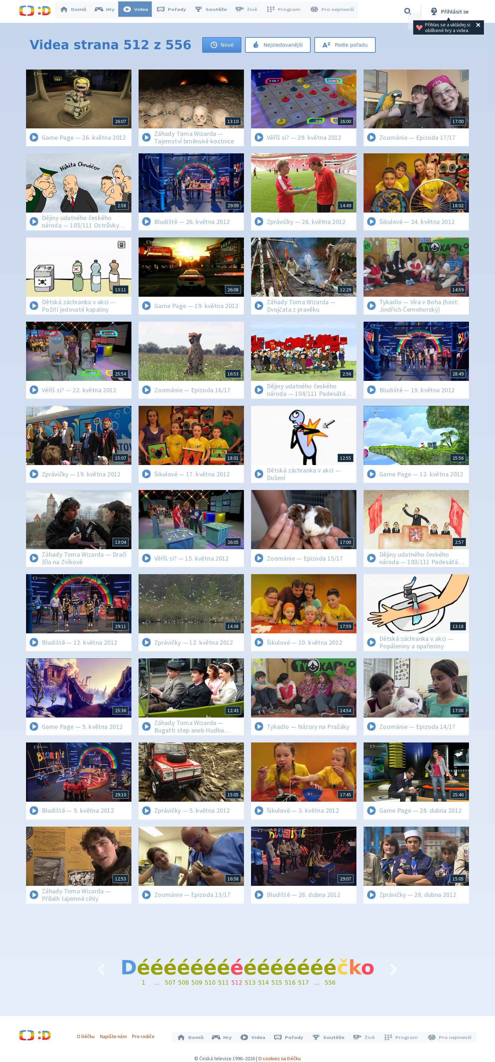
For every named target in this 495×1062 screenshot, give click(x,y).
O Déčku (87, 1034)
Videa (139, 11)
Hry (108, 11)
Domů (76, 11)
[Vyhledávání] (408, 11)
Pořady (174, 11)
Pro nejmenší (332, 11)
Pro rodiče (145, 1034)
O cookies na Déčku (279, 1055)
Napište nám (115, 1034)
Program (285, 11)
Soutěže (214, 11)
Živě (249, 11)
